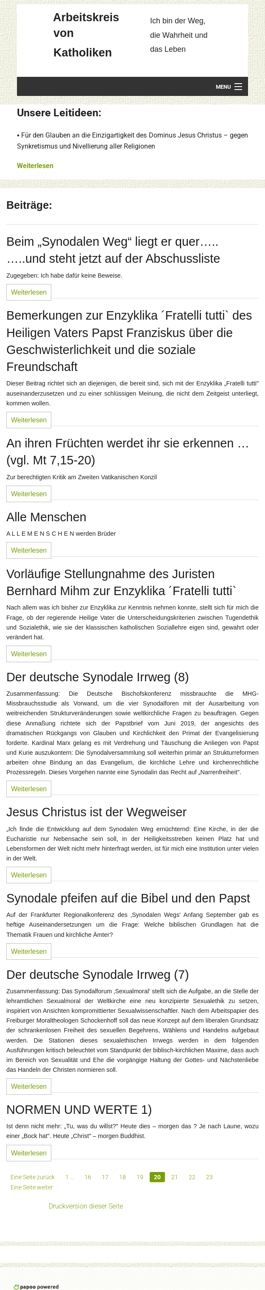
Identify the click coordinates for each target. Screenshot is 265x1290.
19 (140, 1177)
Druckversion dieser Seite (86, 1206)
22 (192, 1177)
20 (157, 1177)
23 (209, 1177)
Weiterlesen (35, 166)
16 (87, 1177)
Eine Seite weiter (32, 1187)
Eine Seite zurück (33, 1177)
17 (105, 1177)
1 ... (69, 1177)
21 (174, 1177)
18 (122, 1177)
